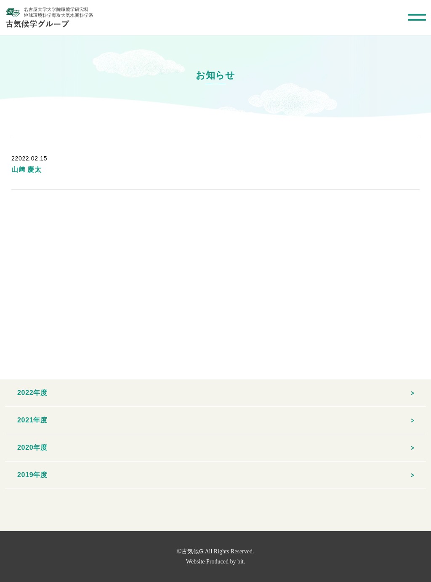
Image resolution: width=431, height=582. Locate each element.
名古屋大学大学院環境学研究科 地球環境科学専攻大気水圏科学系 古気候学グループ (49, 17)
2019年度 (32, 474)
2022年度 (32, 392)
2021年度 (32, 420)
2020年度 (32, 447)
